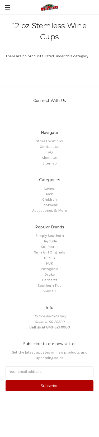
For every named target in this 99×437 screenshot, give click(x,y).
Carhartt (49, 280)
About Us (49, 158)
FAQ (49, 152)
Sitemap (50, 163)
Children (49, 199)
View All (49, 291)
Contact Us (49, 146)
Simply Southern (49, 235)
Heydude (50, 241)
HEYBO (49, 258)
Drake (49, 274)
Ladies (49, 188)
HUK (49, 263)
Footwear (49, 205)
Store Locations (49, 141)
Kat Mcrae (49, 247)
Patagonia (49, 269)
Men (49, 194)
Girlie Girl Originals (49, 252)
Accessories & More (49, 210)
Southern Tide (49, 285)
